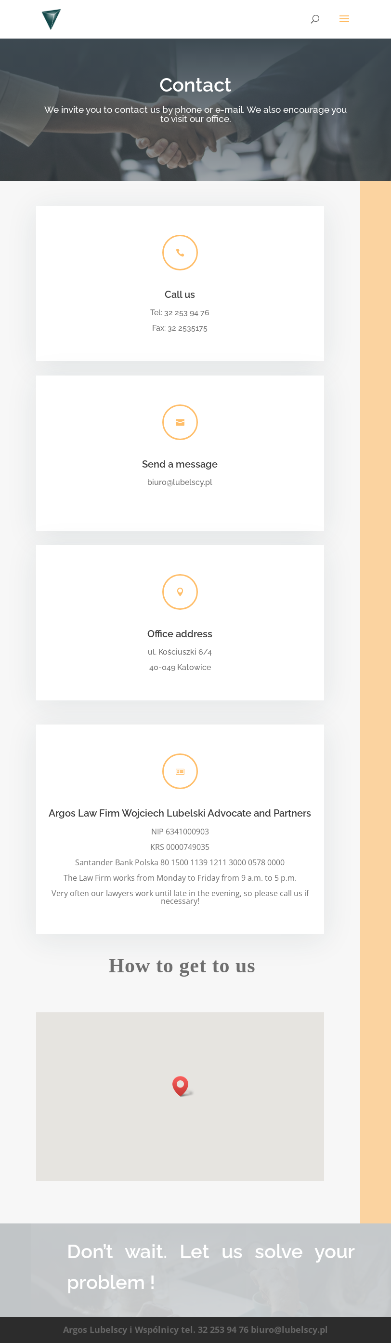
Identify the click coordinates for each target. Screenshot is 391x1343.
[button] (183, 1086)
